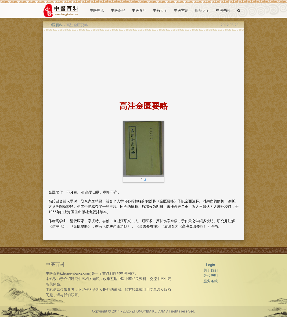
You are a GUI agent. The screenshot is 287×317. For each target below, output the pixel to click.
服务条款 (210, 281)
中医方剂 (181, 10)
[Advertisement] (143, 64)
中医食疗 (139, 10)
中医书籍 (223, 10)
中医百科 (55, 25)
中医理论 (97, 10)
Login (210, 265)
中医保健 (118, 10)
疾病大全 (202, 10)
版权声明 (210, 276)
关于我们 (210, 270)
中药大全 (160, 10)
